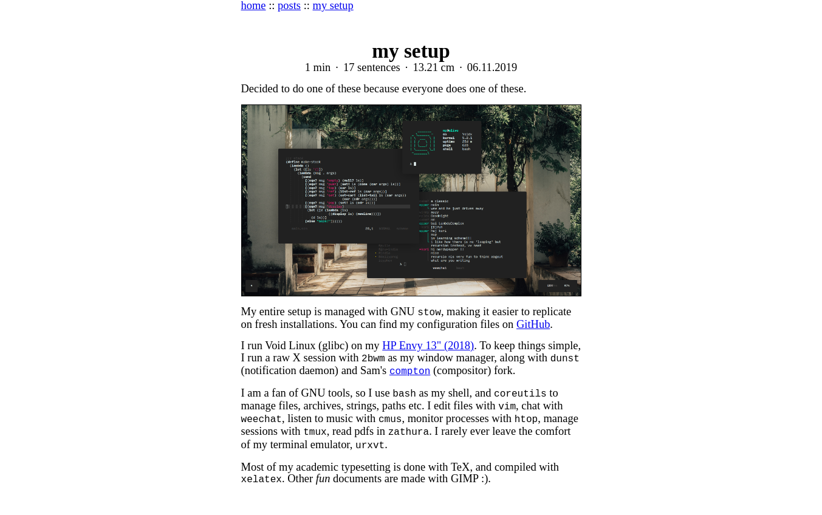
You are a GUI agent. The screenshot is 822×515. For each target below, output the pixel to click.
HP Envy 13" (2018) (428, 345)
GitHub (533, 324)
